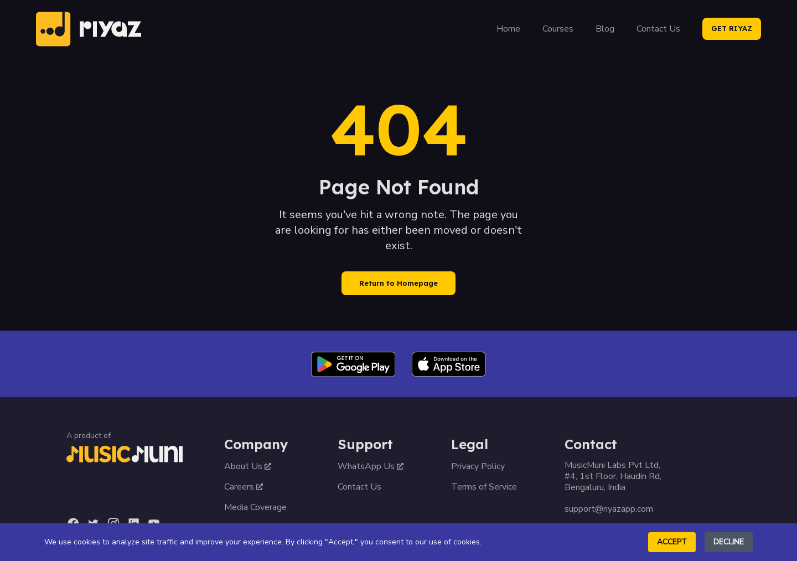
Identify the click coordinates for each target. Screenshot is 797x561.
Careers (243, 487)
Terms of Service (484, 487)
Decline (728, 542)
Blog (605, 29)
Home (508, 29)
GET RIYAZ (731, 28)
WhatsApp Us (370, 466)
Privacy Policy (478, 466)
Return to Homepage (398, 283)
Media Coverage (255, 507)
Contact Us (658, 29)
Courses (557, 29)
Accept (672, 542)
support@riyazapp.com (609, 509)
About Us (247, 466)
